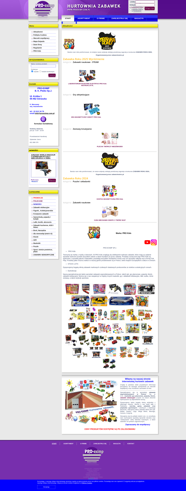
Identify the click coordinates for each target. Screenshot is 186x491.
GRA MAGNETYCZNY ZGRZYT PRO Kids (86, 117)
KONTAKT (130, 444)
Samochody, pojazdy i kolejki (42, 218)
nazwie (35, 71)
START (68, 18)
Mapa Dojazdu (38, 41)
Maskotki (36, 243)
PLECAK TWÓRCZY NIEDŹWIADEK (110, 146)
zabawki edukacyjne (127, 398)
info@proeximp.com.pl (44, 113)
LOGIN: (132, 2)
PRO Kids (37, 51)
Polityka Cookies (40, 35)
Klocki (35, 237)
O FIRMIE (101, 18)
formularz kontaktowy (43, 124)
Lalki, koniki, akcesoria (42, 222)
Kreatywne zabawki (41, 214)
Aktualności (38, 32)
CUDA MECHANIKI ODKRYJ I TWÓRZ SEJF (110, 220)
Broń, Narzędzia (39, 230)
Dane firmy (37, 45)
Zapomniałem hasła (137, 7)
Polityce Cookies (87, 483)
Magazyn (138, 18)
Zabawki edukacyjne (41, 207)
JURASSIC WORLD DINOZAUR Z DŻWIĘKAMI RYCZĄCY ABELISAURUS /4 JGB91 (43, 156)
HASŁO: (132, 5)
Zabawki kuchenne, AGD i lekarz (43, 226)
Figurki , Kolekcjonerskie (43, 211)
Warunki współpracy (41, 38)
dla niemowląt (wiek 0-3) (42, 234)
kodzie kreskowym (47, 71)
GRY (35, 240)
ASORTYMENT (84, 18)
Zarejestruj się (120, 18)
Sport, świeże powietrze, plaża (43, 250)
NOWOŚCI (33, 150)
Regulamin (37, 48)
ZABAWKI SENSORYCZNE (43, 255)
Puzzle (36, 246)
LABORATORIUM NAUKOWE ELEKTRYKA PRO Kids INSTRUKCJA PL (87, 84)
